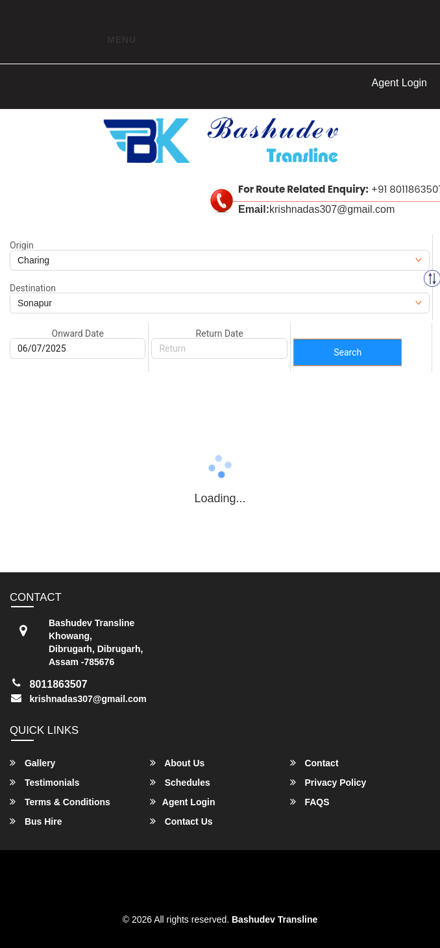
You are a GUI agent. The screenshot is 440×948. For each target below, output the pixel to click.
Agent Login (399, 82)
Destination (33, 288)
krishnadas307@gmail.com (88, 699)
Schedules (180, 782)
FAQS (310, 801)
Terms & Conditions (60, 801)
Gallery (32, 762)
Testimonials (44, 782)
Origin (22, 245)
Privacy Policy (328, 782)
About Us (177, 762)
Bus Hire (36, 821)
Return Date (219, 333)
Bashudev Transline (274, 919)
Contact (314, 762)
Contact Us (181, 821)
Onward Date (78, 333)
